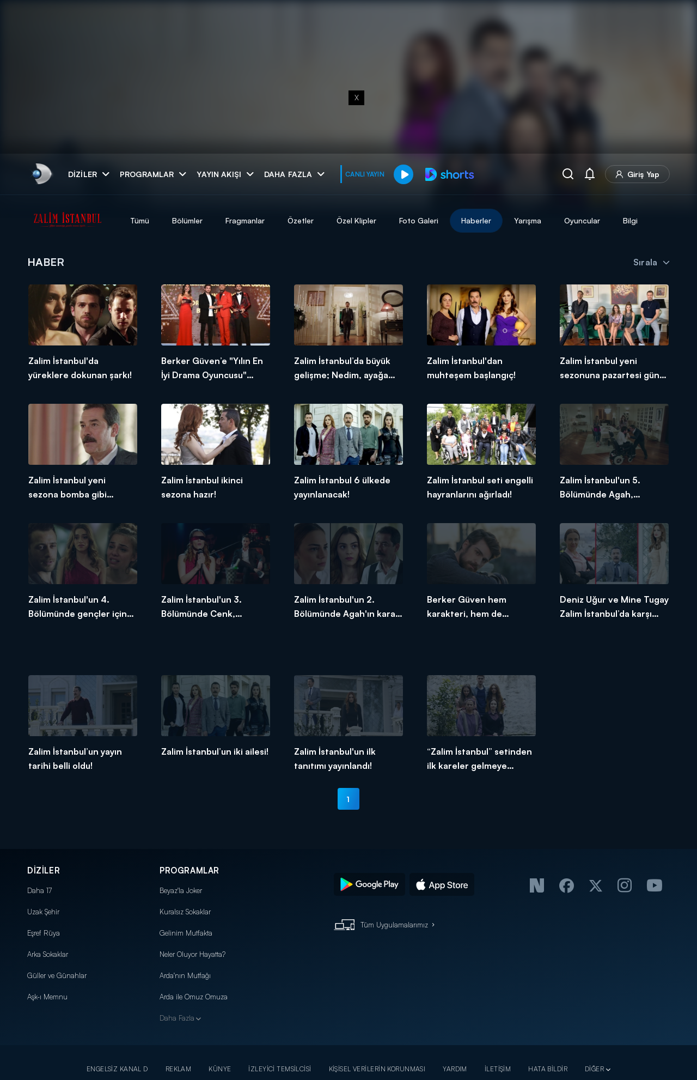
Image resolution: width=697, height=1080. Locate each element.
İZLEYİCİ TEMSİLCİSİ (279, 1069)
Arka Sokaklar (47, 954)
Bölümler (187, 220)
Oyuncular (582, 220)
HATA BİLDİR (547, 1069)
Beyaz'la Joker (181, 890)
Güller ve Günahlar (57, 975)
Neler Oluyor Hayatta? (192, 954)
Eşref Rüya (43, 933)
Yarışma (527, 220)
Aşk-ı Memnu (47, 996)
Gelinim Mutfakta (186, 933)
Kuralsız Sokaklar (185, 911)
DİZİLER (43, 870)
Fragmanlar (245, 220)
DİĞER (594, 1069)
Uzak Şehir (43, 911)
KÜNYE (220, 1069)
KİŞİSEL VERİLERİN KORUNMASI (377, 1069)
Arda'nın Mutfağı (185, 975)
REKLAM (179, 1069)
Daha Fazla (177, 1018)
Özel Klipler (356, 220)
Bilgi (630, 220)
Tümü (139, 220)
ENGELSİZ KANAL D (117, 1069)
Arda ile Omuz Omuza (194, 996)
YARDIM (455, 1069)
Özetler (301, 220)
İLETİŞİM (498, 1069)
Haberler (476, 220)
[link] (41, 174)
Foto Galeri (418, 220)
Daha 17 (39, 890)
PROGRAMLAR (189, 870)
